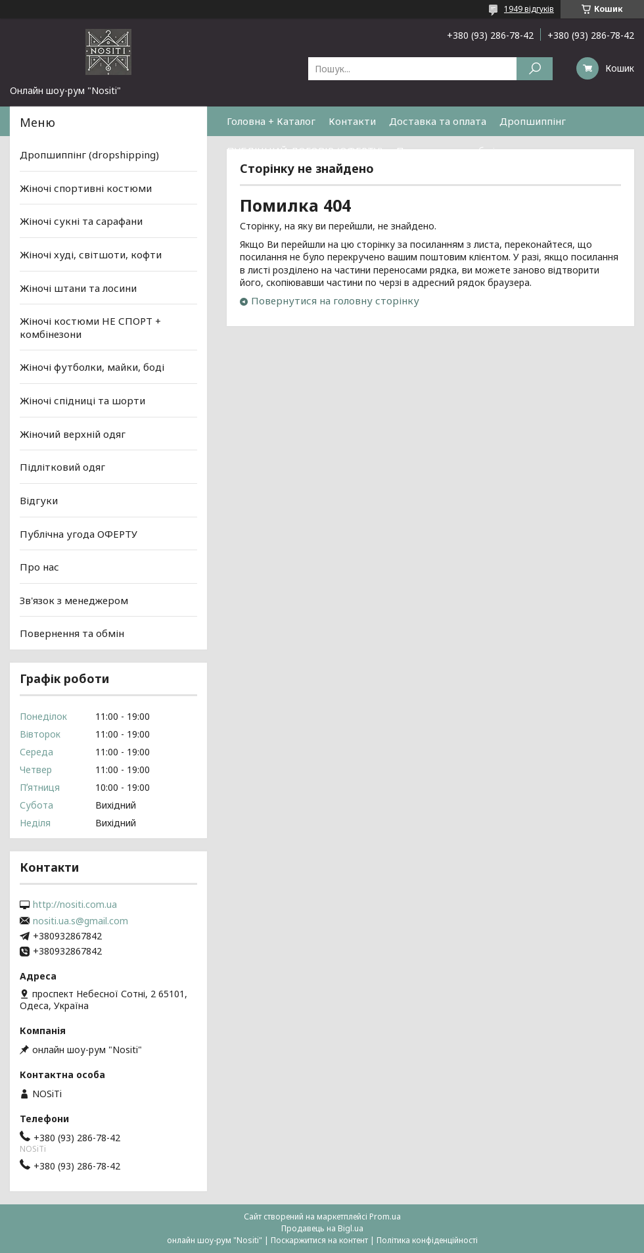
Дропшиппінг (532, 121)
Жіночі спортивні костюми (86, 188)
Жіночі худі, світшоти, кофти (91, 254)
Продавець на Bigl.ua (322, 1228)
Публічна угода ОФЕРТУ (78, 533)
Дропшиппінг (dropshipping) (89, 154)
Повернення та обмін (448, 150)
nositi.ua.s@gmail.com (80, 921)
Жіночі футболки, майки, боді (92, 366)
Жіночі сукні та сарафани (81, 220)
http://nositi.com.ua (75, 904)
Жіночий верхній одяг (73, 433)
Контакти (352, 121)
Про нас (39, 566)
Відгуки (39, 500)
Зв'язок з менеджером (74, 600)
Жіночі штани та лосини (78, 287)
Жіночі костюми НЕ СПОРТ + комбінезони (90, 327)
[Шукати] (535, 68)
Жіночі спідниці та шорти (82, 400)
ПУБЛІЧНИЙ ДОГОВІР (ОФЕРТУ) (305, 150)
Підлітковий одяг (62, 466)
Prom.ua (385, 1216)
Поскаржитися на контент (319, 1240)
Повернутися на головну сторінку (335, 300)
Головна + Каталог (271, 121)
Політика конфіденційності (427, 1240)
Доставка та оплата (437, 121)
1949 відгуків (529, 8)
